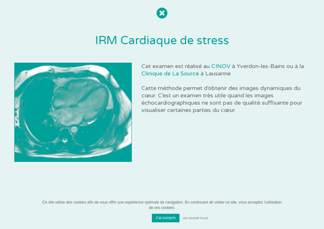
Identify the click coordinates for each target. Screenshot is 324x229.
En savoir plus (195, 218)
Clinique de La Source (170, 73)
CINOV (220, 66)
